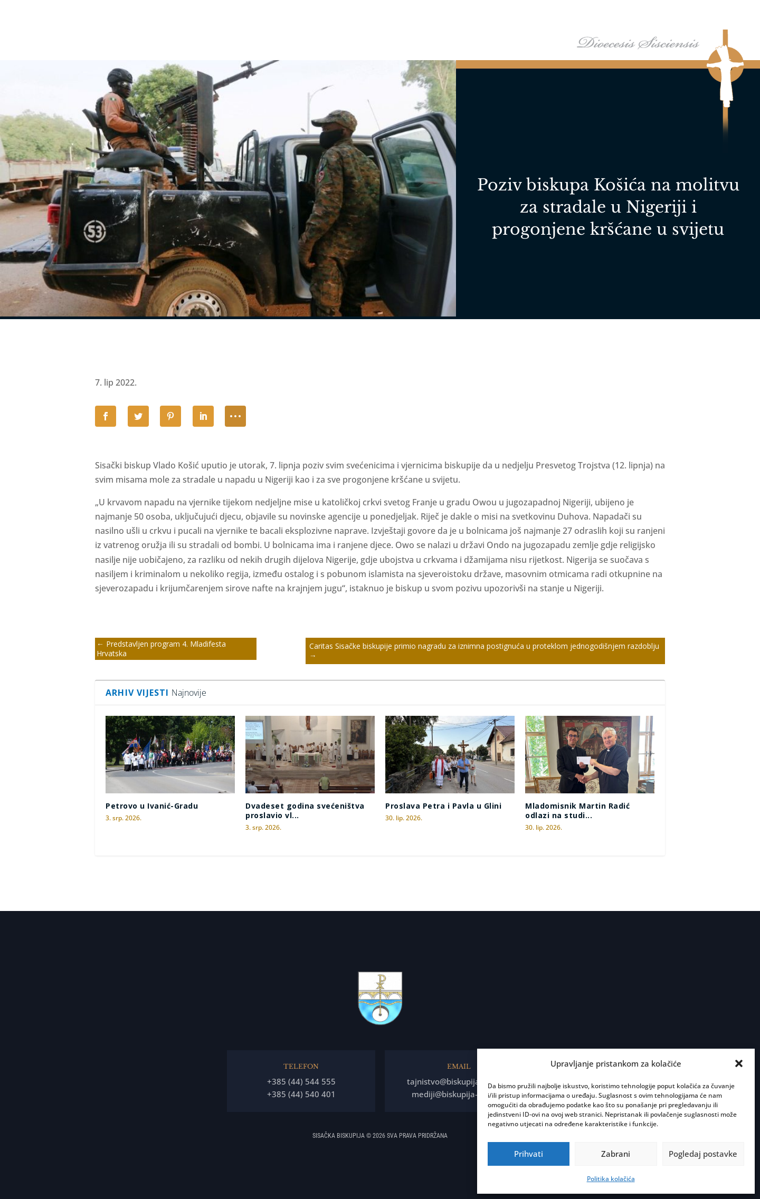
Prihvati (528, 1153)
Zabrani (615, 1153)
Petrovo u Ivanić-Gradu (152, 806)
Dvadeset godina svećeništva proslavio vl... (305, 810)
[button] (739, 1063)
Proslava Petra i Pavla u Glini (443, 806)
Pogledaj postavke (703, 1153)
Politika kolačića (611, 1178)
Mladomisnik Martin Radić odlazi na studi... (577, 810)
